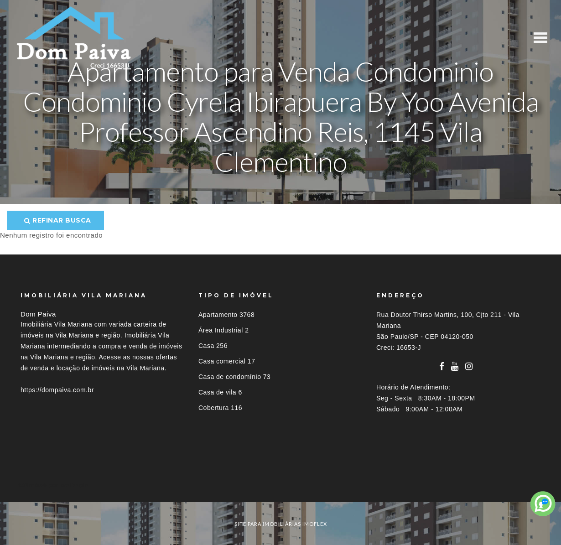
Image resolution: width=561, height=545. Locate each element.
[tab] (280, 485)
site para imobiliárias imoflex (280, 524)
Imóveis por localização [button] (57, 485)
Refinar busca (57, 220)
